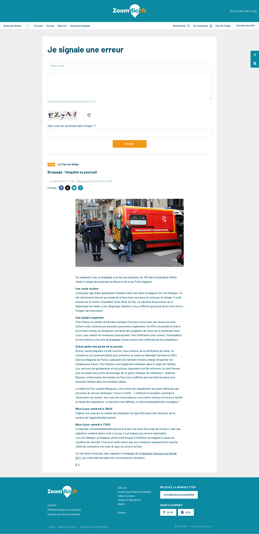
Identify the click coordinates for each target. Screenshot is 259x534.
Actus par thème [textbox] (12, 26)
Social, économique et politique (134, 492)
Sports (121, 504)
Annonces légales (80, 26)
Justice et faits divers (129, 500)
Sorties (50, 26)
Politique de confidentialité (94, 527)
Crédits (51, 527)
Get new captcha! (89, 115)
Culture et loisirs (126, 496)
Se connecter (200, 26)
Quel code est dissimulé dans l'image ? (71, 126)
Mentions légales (68, 527)
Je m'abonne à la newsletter (179, 494)
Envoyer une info (245, 25)
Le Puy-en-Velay (68, 164)
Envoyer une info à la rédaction (64, 514)
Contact (52, 505)
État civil (62, 26)
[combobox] (15, 26)
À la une (38, 26)
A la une (122, 487)
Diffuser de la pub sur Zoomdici (64, 509)
